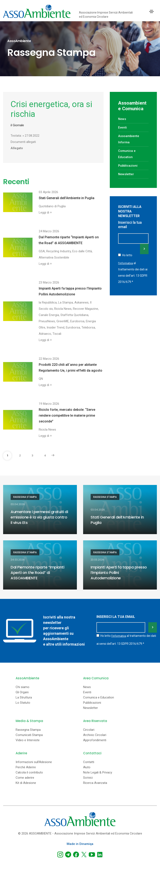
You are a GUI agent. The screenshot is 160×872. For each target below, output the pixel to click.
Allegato (17, 148)
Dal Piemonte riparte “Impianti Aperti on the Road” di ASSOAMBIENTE (69, 240)
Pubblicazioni (128, 165)
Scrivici (88, 777)
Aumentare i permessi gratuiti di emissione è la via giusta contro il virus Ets (39, 517)
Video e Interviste (28, 740)
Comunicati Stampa (29, 735)
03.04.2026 (18, 504)
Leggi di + (45, 212)
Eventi (122, 127)
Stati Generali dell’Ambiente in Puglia (66, 198)
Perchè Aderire (26, 767)
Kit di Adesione (26, 783)
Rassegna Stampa (25, 497)
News (122, 119)
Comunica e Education (98, 697)
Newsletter (126, 174)
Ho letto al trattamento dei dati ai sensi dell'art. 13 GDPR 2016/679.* (133, 268)
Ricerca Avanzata (95, 783)
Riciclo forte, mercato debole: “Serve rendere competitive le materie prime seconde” (67, 415)
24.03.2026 (18, 559)
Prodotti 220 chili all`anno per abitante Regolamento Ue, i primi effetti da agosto (70, 367)
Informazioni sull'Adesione (34, 762)
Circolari (88, 729)
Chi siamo (22, 687)
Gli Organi (22, 692)
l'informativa (126, 262)
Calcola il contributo (29, 772)
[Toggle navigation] (151, 11)
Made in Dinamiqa (80, 844)
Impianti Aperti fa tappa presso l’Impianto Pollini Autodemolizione (70, 291)
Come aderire (25, 777)
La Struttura (24, 697)
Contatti (88, 762)
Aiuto (86, 767)
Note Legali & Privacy (97, 772)
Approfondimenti (94, 740)
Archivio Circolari (94, 735)
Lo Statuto (23, 702)
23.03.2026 (97, 559)
